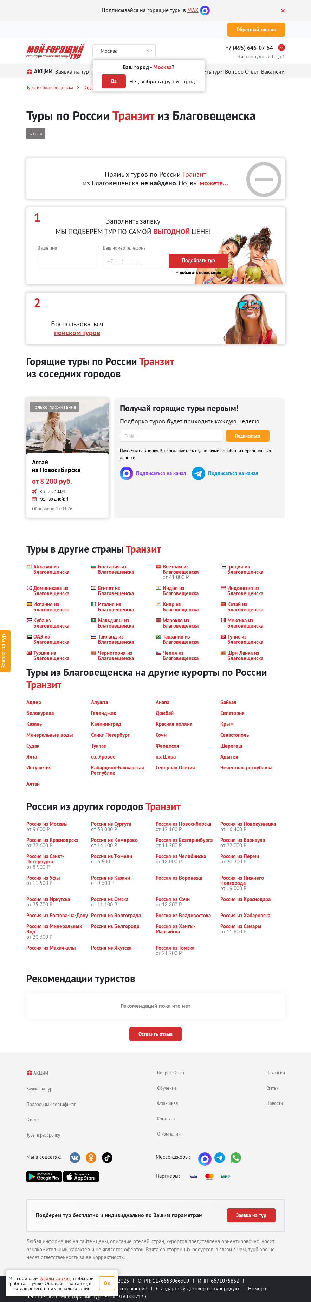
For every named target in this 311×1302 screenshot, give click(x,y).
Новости (274, 1103)
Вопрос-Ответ (170, 1072)
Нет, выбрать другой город (162, 81)
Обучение (167, 1088)
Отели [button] (36, 133)
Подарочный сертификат (51, 1104)
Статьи (272, 1088)
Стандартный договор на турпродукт (198, 1288)
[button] (54, 572)
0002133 (137, 1296)
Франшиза (167, 1103)
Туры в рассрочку (43, 1135)
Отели (32, 1119)
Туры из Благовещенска (49, 87)
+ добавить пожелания (198, 273)
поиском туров (77, 332)
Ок (107, 1283)
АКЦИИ (37, 1073)
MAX (193, 9)
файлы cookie (55, 1278)
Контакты (166, 1118)
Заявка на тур (39, 1089)
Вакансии (275, 1072)
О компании (169, 1134)
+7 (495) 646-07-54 (249, 47)
